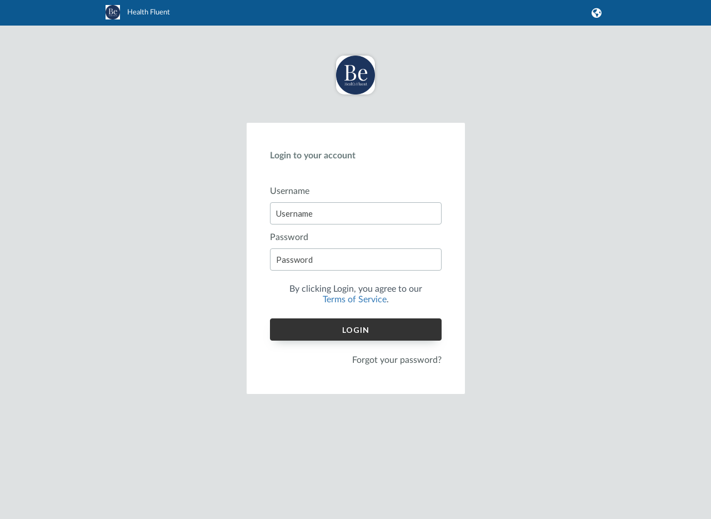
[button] (595, 13)
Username (289, 191)
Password (289, 237)
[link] (138, 17)
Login (355, 330)
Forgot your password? (397, 360)
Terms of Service (355, 299)
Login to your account (313, 155)
